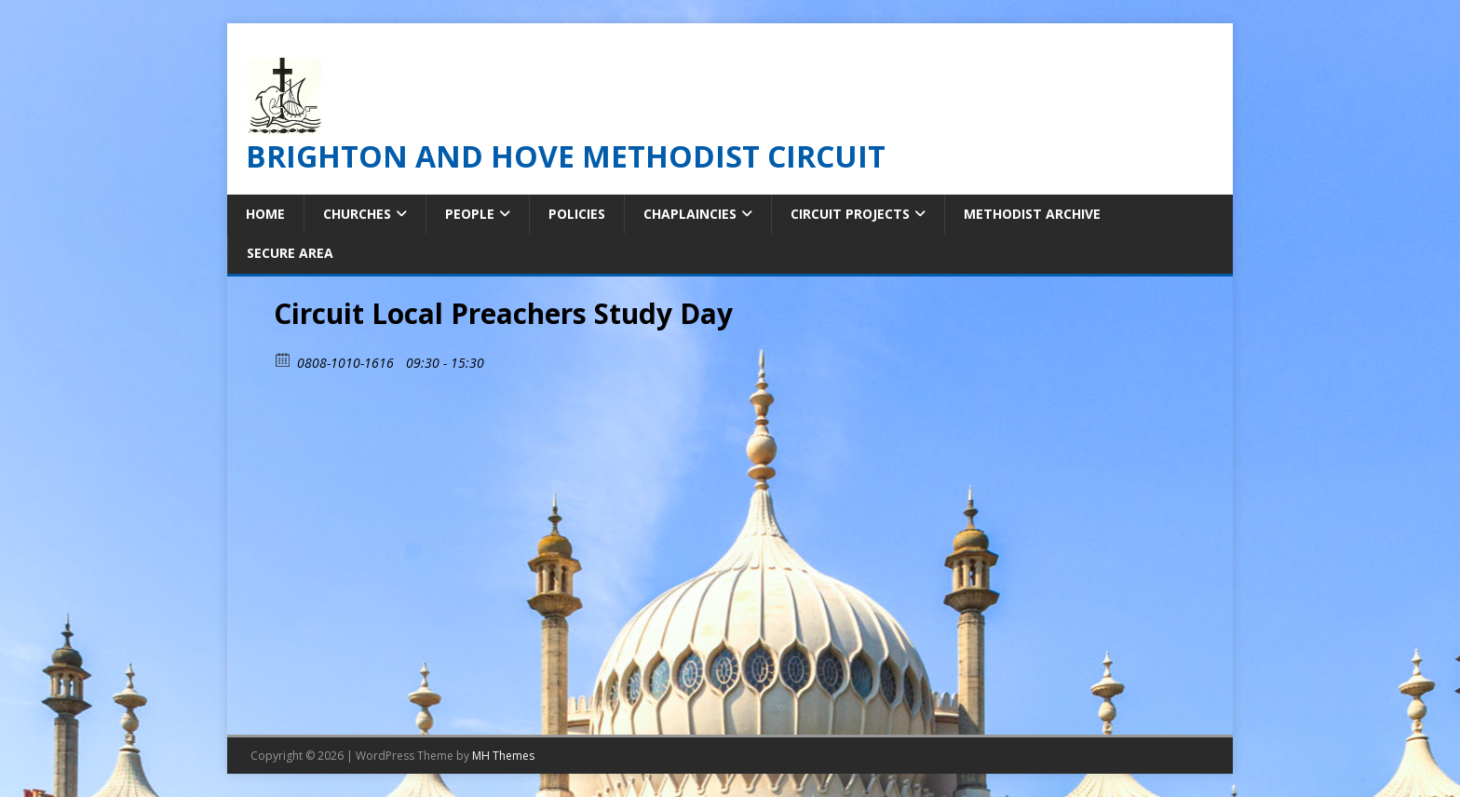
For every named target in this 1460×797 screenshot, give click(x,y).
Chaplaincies (690, 214)
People (469, 214)
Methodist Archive (1032, 214)
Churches (357, 214)
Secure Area (290, 253)
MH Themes (503, 755)
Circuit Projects (850, 214)
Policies (576, 214)
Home (265, 214)
